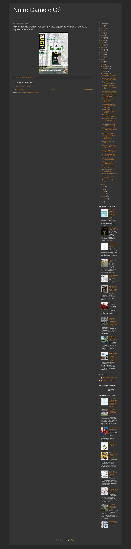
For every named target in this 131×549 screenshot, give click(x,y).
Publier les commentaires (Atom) (30, 92)
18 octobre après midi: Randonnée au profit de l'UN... (109, 87)
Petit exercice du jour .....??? (113, 522)
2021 (102, 35)
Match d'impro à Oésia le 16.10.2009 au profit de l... (109, 120)
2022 (102, 33)
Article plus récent (19, 89)
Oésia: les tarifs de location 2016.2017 (113, 277)
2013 (102, 54)
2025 (102, 26)
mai (104, 189)
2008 (102, 202)
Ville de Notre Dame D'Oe (110, 377)
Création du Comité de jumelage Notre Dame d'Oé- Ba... (109, 106)
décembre (105, 66)
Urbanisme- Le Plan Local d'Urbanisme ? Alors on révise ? (113, 412)
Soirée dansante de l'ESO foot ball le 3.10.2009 (109, 124)
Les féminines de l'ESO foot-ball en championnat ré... (109, 129)
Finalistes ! (112, 303)
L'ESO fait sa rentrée (108, 133)
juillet (104, 184)
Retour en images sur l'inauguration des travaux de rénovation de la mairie (113, 321)
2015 (102, 50)
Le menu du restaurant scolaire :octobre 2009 (109, 78)
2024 (102, 28)
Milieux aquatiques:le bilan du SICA (113, 338)
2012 (102, 57)
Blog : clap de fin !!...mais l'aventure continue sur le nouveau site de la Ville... (113, 356)
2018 (102, 42)
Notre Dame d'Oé (37, 9)
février (104, 196)
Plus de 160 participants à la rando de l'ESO (109, 95)
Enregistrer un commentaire (23, 86)
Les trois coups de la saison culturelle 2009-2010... (109, 155)
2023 (102, 30)
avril (104, 191)
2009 (102, 64)
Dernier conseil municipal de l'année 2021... (113, 245)
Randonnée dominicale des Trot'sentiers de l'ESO (109, 91)
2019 (102, 40)
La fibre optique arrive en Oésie (113, 228)
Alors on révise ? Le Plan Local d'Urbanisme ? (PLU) (113, 490)
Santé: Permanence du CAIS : (112, 444)
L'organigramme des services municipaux (108, 82)
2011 (102, 59)
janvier (105, 199)
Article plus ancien (88, 89)
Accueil (53, 89)
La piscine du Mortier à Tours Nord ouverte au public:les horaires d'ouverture (113, 402)
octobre (105, 71)
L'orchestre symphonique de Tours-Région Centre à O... (109, 146)
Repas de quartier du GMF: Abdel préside (109, 170)
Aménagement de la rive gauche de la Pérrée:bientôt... (109, 137)
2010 (102, 62)
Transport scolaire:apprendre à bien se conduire (113, 455)
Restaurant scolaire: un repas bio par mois (108, 158)
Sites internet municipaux (109, 75)
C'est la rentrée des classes (109, 173)
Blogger (73, 540)
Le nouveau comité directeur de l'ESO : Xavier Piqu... (108, 100)
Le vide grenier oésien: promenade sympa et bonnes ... (108, 111)
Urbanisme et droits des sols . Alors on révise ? (113, 473)
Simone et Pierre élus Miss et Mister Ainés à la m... (109, 151)
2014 (102, 52)
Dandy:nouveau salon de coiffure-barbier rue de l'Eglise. (113, 288)
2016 (102, 47)
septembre (106, 73)
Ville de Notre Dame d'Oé (110, 380)
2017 (102, 45)
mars (104, 194)
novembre (105, 68)
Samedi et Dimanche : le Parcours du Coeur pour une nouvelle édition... (113, 213)
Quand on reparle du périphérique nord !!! (112, 507)
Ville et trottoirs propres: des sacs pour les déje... (110, 115)
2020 (102, 38)
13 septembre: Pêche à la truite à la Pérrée (109, 162)
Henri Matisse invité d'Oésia (113, 428)
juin (104, 187)
